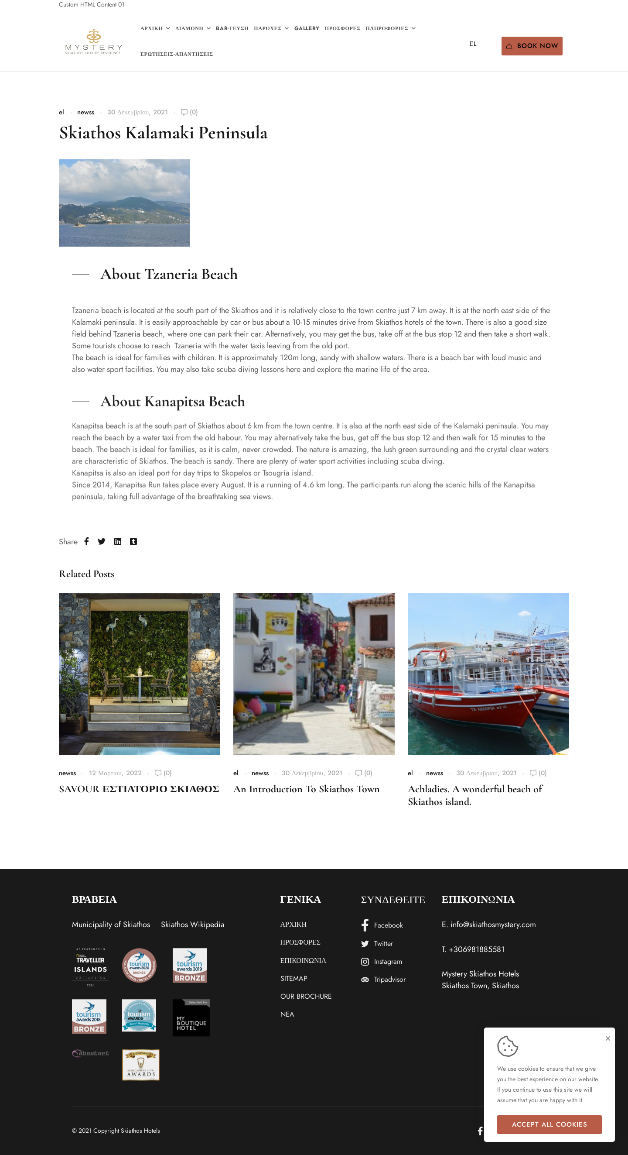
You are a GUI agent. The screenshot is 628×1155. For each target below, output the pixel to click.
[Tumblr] (133, 542)
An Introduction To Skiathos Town (306, 789)
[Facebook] (86, 542)
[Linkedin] (117, 542)
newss (85, 112)
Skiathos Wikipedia (193, 924)
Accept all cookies (549, 1124)
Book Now (532, 46)
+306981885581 (477, 949)
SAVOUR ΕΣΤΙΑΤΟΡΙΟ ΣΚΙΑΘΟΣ (139, 789)
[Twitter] (102, 542)
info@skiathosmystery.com (493, 924)
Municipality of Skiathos (111, 924)
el (61, 112)
